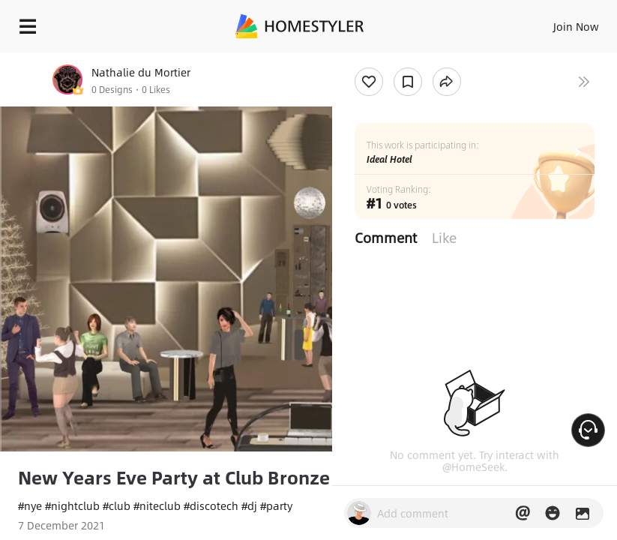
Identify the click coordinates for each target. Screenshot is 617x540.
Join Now (576, 26)
